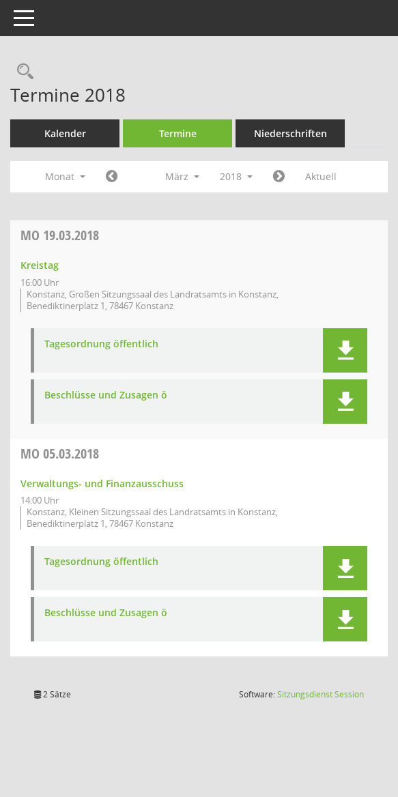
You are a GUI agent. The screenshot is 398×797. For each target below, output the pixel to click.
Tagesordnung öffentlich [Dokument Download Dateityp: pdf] (101, 344)
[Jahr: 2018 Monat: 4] (279, 176)
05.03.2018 (59, 453)
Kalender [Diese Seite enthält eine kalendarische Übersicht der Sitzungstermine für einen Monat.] (65, 133)
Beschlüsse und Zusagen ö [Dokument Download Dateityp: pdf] (105, 395)
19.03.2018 (59, 235)
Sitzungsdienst (320, 694)
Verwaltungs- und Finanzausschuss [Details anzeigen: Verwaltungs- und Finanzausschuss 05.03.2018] (102, 483)
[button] (345, 350)
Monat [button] (65, 176)
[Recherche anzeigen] (21, 72)
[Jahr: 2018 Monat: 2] (112, 176)
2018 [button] (236, 176)
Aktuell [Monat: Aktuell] (321, 176)
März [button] (182, 176)
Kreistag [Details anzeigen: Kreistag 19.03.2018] (39, 265)
